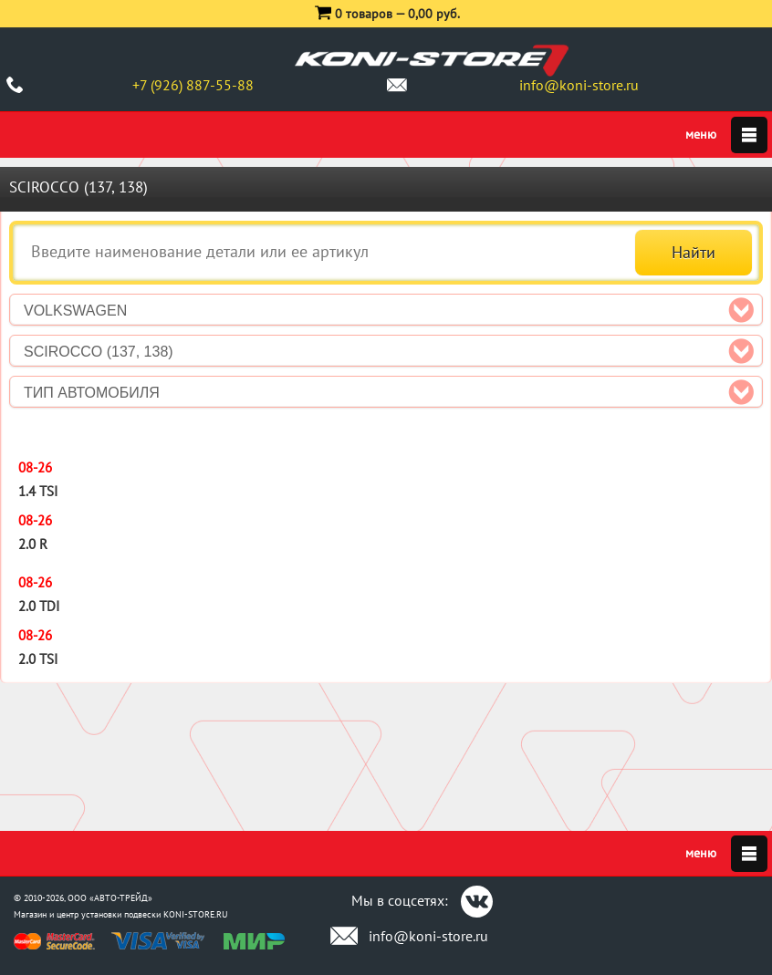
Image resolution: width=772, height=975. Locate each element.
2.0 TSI (37, 659)
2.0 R (32, 544)
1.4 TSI (37, 491)
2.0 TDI (38, 606)
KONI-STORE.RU (195, 914)
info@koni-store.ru (579, 85)
